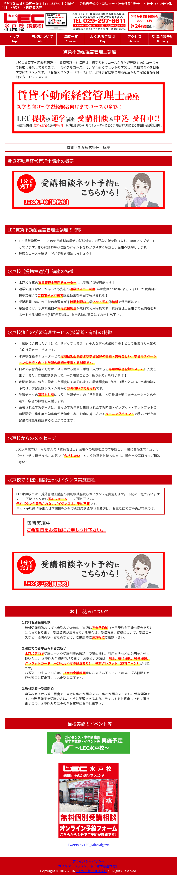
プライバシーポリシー (88, 861)
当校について (42, 38)
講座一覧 (71, 38)
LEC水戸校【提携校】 (91, 870)
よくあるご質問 (102, 38)
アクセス (134, 38)
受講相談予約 (163, 38)
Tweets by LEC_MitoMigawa (89, 844)
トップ (14, 38)
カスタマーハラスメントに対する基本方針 (88, 866)
